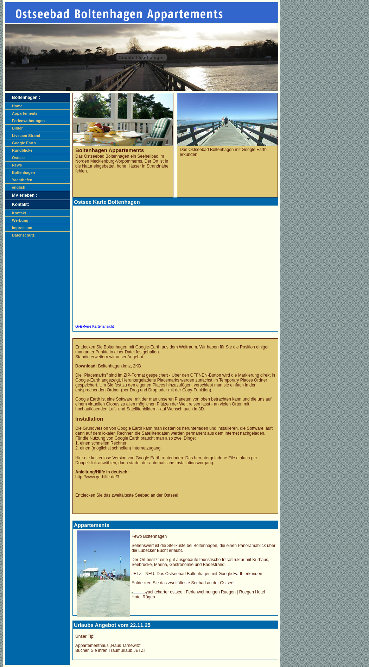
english (18, 187)
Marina (160, 564)
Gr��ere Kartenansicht (94, 326)
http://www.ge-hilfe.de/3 (97, 476)
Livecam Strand (26, 135)
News (17, 165)
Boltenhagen (23, 172)
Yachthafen (22, 180)
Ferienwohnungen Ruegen (211, 592)
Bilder (17, 128)
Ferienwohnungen (28, 121)
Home (17, 106)
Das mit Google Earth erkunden (209, 573)
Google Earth (24, 143)
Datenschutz (23, 235)
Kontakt (19, 213)
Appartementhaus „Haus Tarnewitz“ (108, 645)
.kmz (114, 366)
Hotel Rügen (143, 596)
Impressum (22, 228)
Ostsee (18, 158)
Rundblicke (22, 150)
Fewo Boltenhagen (149, 536)
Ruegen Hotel (252, 592)
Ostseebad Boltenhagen (106, 156)
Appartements (25, 113)
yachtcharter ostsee (165, 592)
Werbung (20, 220)
